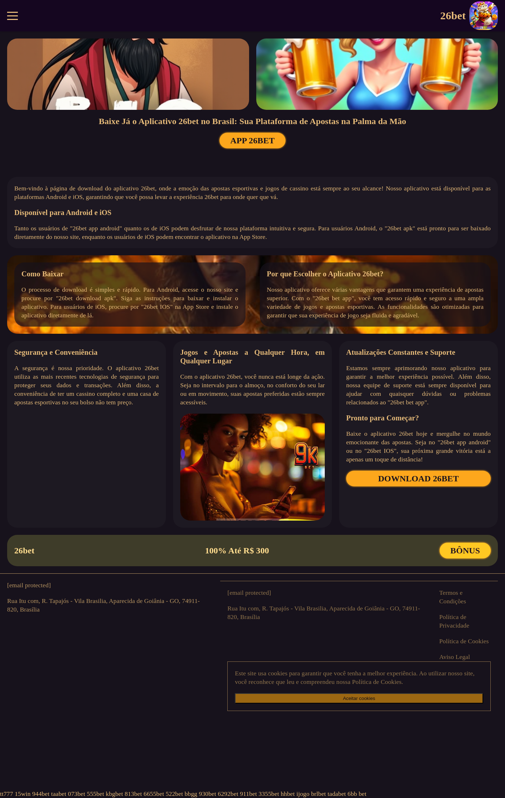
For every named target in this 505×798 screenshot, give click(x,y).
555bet (95, 793)
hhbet (288, 793)
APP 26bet (252, 140)
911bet (248, 793)
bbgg (191, 793)
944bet (41, 793)
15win (22, 793)
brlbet (318, 793)
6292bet (228, 793)
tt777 (6, 793)
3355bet (268, 793)
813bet (133, 793)
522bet (174, 793)
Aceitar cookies (359, 698)
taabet (58, 793)
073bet (76, 793)
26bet (469, 15)
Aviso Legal (454, 656)
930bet (207, 793)
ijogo (302, 793)
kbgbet (114, 793)
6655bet (153, 793)
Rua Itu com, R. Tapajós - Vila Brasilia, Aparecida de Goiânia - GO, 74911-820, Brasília (103, 605)
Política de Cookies (464, 641)
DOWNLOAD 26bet (418, 478)
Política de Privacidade (454, 621)
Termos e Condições (452, 597)
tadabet (337, 793)
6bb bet (357, 793)
